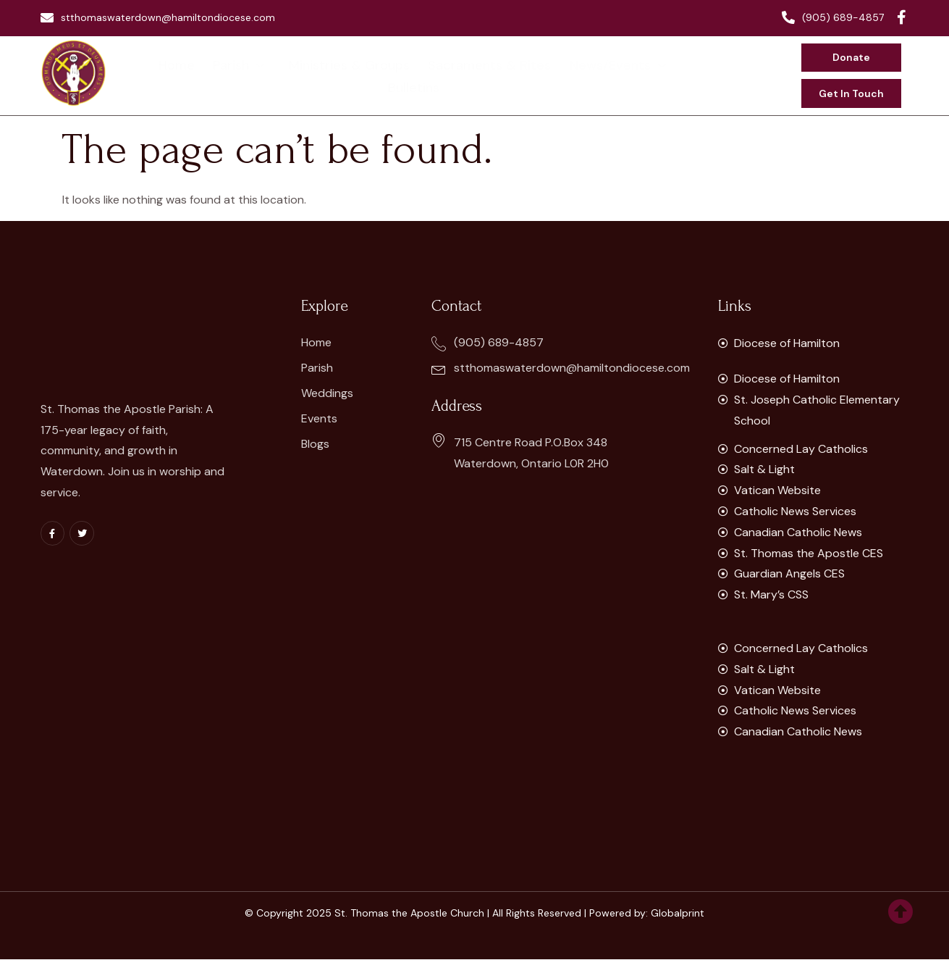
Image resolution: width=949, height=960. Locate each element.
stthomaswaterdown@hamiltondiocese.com (158, 17)
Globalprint (677, 913)
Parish (212, 75)
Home (152, 75)
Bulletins (669, 75)
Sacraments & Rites (453, 75)
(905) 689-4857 (833, 17)
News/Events (579, 75)
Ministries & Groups (316, 75)
